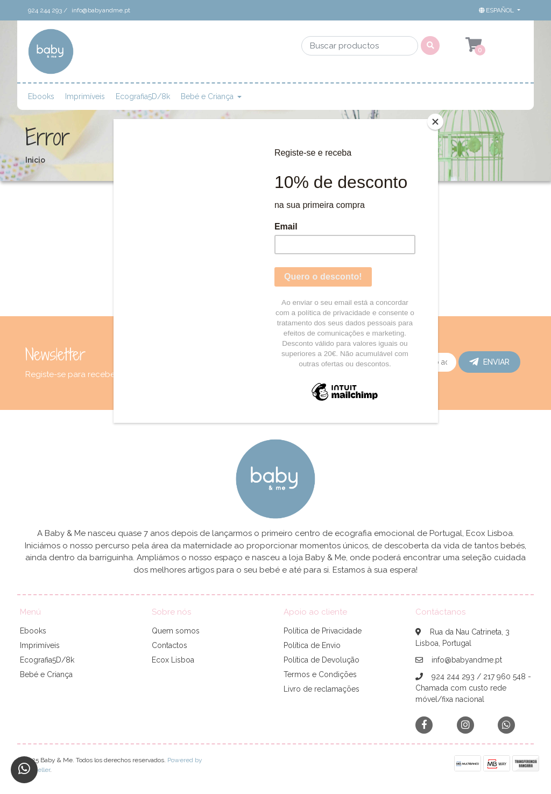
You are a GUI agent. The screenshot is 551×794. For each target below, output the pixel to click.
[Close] (435, 122)
